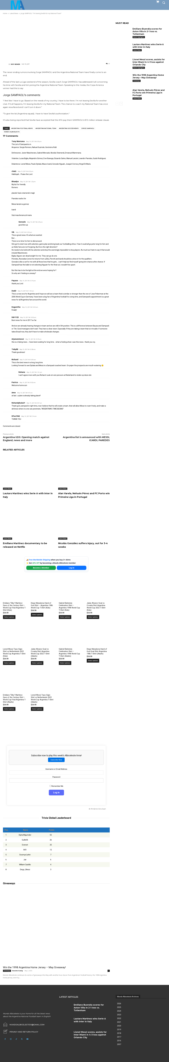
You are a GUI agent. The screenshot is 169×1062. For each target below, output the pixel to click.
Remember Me (56, 786)
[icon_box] (20, 1031)
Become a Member (41, 568)
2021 (119, 1022)
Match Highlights (138, 37)
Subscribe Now (56, 760)
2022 (119, 1018)
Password (56, 777)
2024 (119, 1011)
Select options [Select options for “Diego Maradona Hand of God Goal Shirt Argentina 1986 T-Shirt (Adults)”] (93, 660)
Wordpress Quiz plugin (98, 809)
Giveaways (7, 971)
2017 (119, 1037)
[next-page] (121, 103)
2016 (119, 1041)
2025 (119, 1007)
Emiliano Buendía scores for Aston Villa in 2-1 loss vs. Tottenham (148, 31)
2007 (119, 1044)
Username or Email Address (56, 769)
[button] (163, 2)
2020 (119, 1026)
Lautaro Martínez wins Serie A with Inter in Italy (149, 45)
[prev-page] (117, 103)
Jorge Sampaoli (87, 128)
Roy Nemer (15, 64)
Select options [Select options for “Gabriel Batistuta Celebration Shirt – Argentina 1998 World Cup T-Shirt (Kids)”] (65, 617)
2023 (119, 1015)
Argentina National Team (45, 128)
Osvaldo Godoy (17, 971)
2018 (119, 1033)
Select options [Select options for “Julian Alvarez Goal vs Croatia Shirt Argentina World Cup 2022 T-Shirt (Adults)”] (37, 663)
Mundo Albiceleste (12, 132)
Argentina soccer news (69, 128)
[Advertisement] (56, 38)
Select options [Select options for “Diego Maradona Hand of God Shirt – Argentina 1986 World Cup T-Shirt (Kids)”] (37, 615)
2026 (119, 1004)
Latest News (7, 488)
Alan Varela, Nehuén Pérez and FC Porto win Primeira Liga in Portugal (83, 495)
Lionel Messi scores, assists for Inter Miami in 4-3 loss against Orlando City (149, 62)
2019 (119, 1029)
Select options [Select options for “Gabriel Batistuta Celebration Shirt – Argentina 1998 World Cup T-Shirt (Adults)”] (65, 663)
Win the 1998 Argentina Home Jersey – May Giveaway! (34, 967)
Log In (71, 568)
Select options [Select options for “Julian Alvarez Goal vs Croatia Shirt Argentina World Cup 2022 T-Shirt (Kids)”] (93, 617)
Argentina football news (22, 128)
